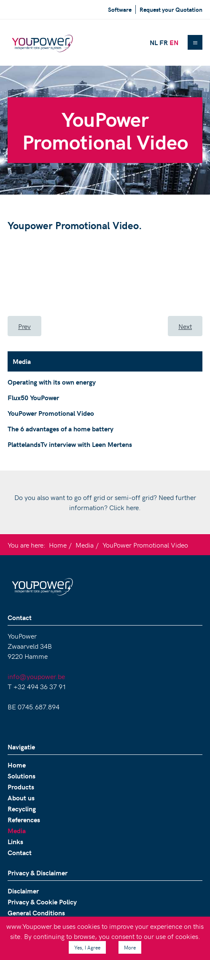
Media (84, 544)
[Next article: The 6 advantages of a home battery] (185, 326)
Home (58, 544)
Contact (20, 852)
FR (163, 42)
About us (21, 797)
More (130, 947)
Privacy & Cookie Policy (42, 901)
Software (120, 9)
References (24, 819)
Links (15, 841)
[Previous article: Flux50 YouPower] (24, 326)
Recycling (22, 808)
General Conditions (36, 912)
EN (174, 42)
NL (154, 42)
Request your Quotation (171, 9)
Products (21, 786)
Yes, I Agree (87, 947)
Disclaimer (23, 890)
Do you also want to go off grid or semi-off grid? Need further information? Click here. (105, 502)
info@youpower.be (36, 676)
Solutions (21, 775)
